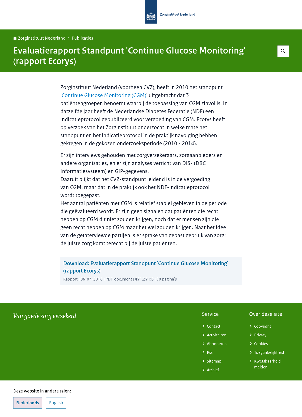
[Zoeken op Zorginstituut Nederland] (283, 51)
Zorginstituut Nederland (39, 38)
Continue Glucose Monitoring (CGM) (104, 95)
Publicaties (82, 38)
